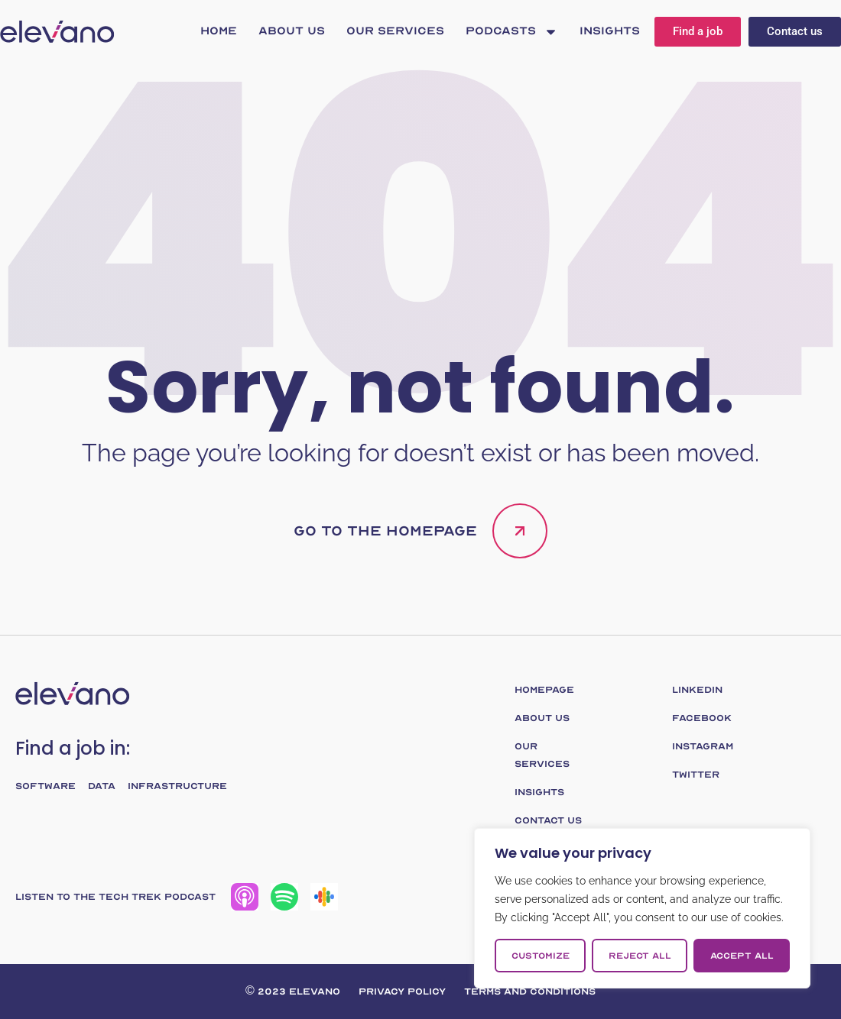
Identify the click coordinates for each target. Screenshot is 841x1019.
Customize (540, 955)
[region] (642, 908)
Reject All (640, 955)
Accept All (742, 955)
